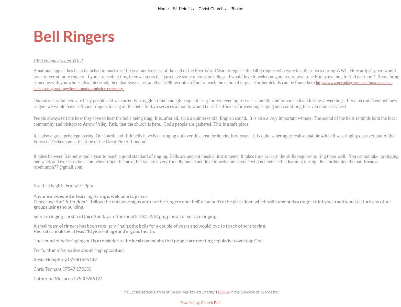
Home (163, 9)
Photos (236, 9)
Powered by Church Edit (200, 303)
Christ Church (211, 9)
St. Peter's (182, 9)
